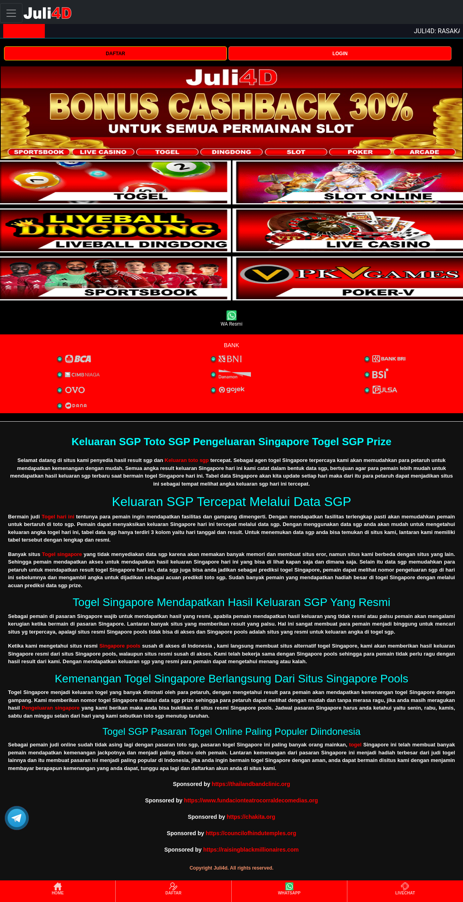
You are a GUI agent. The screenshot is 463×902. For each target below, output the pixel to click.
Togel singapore (62, 554)
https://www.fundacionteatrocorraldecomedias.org (251, 800)
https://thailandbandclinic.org (251, 784)
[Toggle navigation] (11, 13)
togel (355, 745)
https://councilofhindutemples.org (251, 833)
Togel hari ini (58, 517)
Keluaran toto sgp (186, 460)
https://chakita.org (250, 817)
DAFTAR (115, 53)
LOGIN (340, 53)
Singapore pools (119, 646)
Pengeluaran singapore (51, 708)
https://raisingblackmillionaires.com (251, 849)
